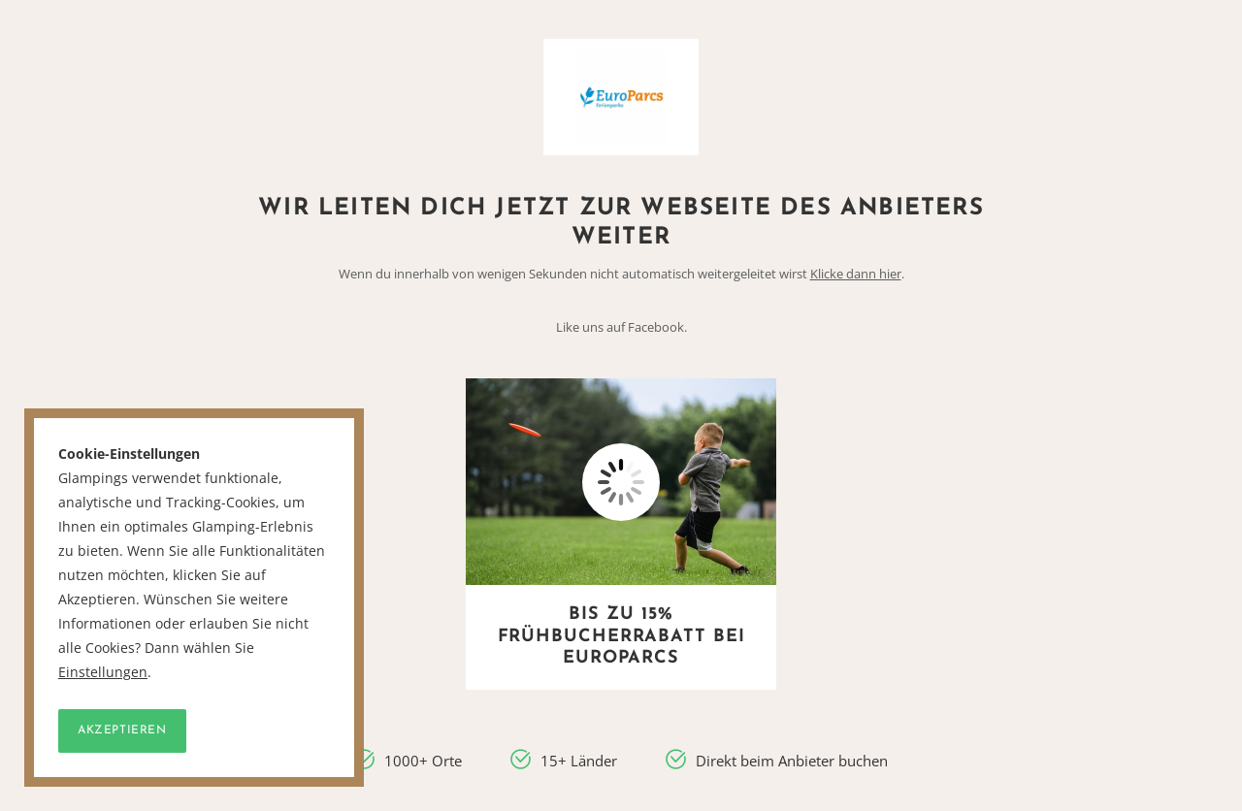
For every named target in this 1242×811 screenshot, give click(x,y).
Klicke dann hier (855, 273)
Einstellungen (102, 672)
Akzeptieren (122, 730)
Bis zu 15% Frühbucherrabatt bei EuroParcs (621, 636)
